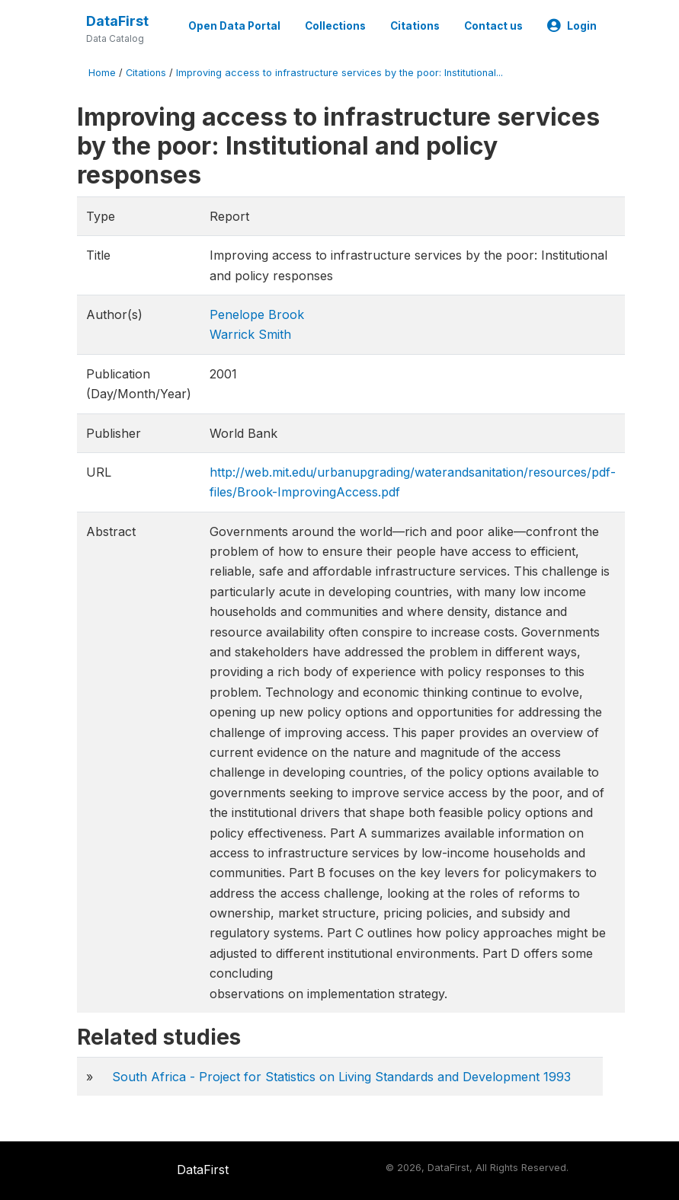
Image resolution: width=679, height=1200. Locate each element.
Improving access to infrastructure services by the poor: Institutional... (339, 72)
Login (572, 26)
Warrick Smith (250, 334)
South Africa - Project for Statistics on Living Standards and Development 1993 (341, 1076)
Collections (335, 26)
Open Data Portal (234, 26)
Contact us (493, 26)
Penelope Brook (257, 314)
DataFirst (117, 21)
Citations (415, 26)
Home (102, 72)
